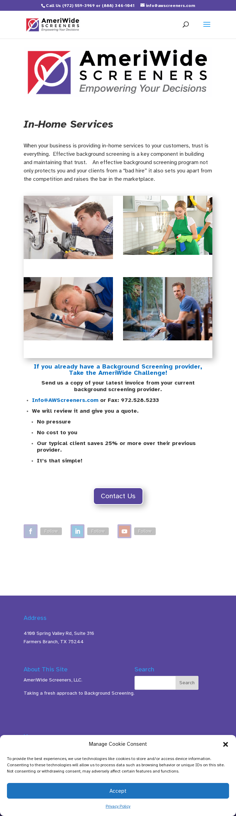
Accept (118, 791)
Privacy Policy (118, 806)
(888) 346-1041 (118, 5)
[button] (225, 744)
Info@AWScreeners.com (65, 400)
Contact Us (118, 496)
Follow (51, 531)
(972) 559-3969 (78, 5)
